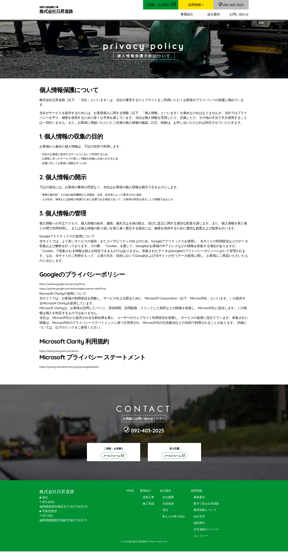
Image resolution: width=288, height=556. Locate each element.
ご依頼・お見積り (160, 5)
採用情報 (196, 490)
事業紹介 (187, 14)
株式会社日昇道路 (57, 10)
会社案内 (213, 14)
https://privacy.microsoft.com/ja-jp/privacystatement (72, 367)
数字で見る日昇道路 (206, 503)
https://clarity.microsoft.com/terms (61, 351)
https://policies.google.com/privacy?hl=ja (64, 284)
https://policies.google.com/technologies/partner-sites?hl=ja (76, 288)
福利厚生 (199, 523)
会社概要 (168, 497)
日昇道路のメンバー (206, 529)
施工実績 (148, 503)
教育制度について (205, 510)
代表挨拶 (168, 503)
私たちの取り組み (174, 516)
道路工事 (148, 497)
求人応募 (176, 453)
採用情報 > (195, 5)
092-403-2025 (231, 4)
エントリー (201, 536)
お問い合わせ (239, 14)
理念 (165, 510)
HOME (130, 490)
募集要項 (199, 497)
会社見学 (199, 516)
